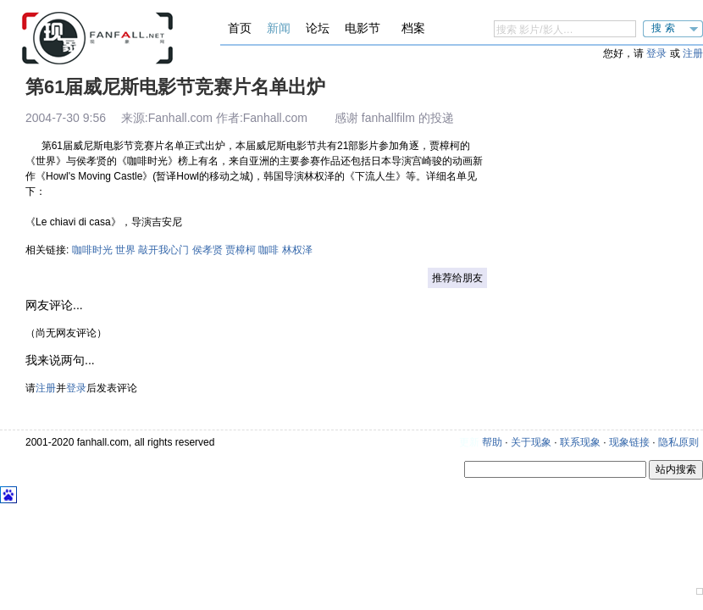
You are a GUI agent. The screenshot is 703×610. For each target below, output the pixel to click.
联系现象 (580, 442)
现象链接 (629, 442)
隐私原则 (678, 442)
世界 (125, 250)
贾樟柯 (240, 250)
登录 (656, 53)
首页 (240, 28)
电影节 (362, 28)
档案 (413, 28)
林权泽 (297, 250)
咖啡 (268, 250)
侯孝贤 (207, 250)
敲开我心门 (163, 250)
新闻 (279, 28)
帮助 (492, 442)
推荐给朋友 (457, 278)
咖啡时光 (92, 250)
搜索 (664, 28)
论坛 (317, 28)
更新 (469, 442)
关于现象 (531, 442)
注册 (693, 53)
